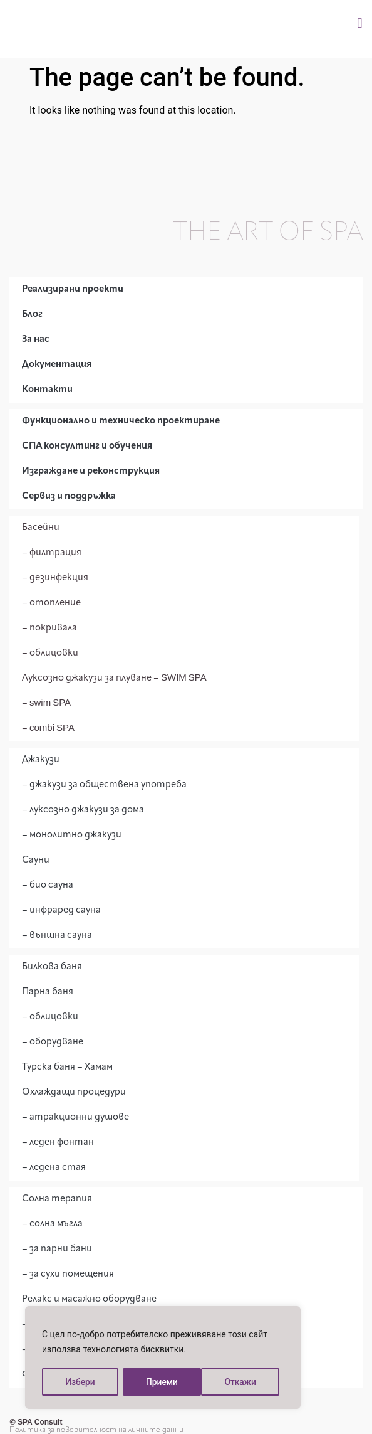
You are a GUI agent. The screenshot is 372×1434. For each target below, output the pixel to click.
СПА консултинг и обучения (87, 446)
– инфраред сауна (61, 910)
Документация (56, 364)
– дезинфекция (55, 578)
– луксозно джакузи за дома (83, 810)
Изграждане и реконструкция (91, 471)
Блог (32, 314)
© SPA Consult (35, 1422)
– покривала (49, 628)
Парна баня (47, 992)
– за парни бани (57, 1249)
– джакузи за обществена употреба (104, 785)
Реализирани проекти (72, 289)
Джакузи (40, 760)
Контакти (47, 390)
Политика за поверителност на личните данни (96, 1430)
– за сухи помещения (68, 1274)
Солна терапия (57, 1199)
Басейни (40, 528)
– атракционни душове (75, 1117)
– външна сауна (57, 935)
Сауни (35, 860)
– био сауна (47, 885)
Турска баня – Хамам (67, 1067)
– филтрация (51, 553)
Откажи (162, 1382)
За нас (35, 339)
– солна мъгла (52, 1224)
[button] (360, 23)
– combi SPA (48, 728)
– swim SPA (46, 703)
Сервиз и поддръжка (69, 496)
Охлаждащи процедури (74, 1092)
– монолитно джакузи (71, 835)
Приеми (245, 1382)
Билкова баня (52, 967)
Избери (80, 1382)
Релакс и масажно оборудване (89, 1299)
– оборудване (52, 1042)
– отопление (51, 603)
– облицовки (50, 653)
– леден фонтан (58, 1142)
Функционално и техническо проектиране (121, 421)
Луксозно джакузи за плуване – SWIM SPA (114, 678)
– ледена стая (54, 1167)
